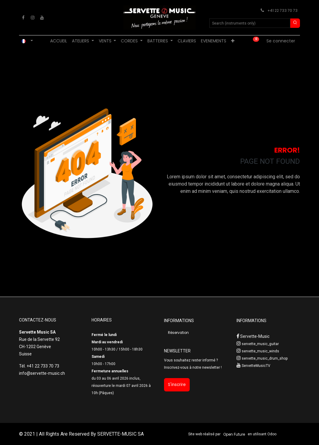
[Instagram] (32, 17)
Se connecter (280, 41)
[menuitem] (58, 41)
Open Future (234, 434)
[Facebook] (23, 17)
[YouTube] (42, 17)
